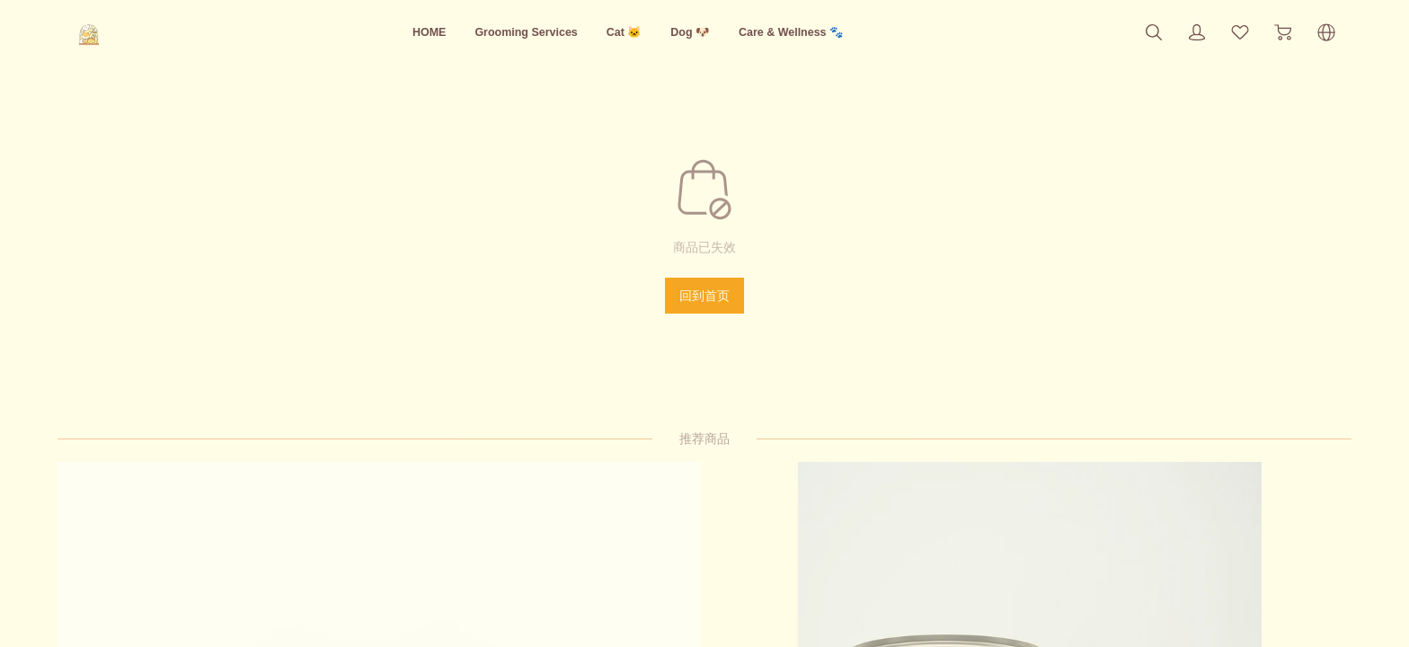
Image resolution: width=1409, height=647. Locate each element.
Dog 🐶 (698, 32)
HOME (397, 32)
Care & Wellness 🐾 (814, 32)
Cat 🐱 (623, 32)
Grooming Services (510, 32)
